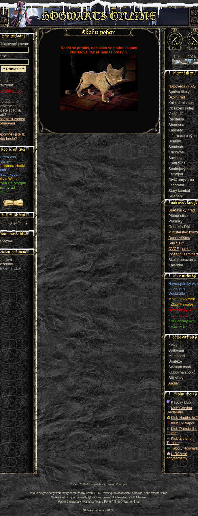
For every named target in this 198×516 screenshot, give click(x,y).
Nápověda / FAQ (182, 86)
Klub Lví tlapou (183, 423)
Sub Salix (176, 243)
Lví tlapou (179, 315)
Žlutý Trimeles (182, 304)
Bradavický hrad (181, 210)
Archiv (173, 383)
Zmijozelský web (181, 321)
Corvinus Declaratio (176, 291)
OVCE (173, 248)
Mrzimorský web (181, 299)
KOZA (186, 248)
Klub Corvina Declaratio (179, 410)
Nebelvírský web (181, 310)
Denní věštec (179, 237)
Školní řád (176, 97)
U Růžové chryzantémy (177, 456)
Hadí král (178, 326)
